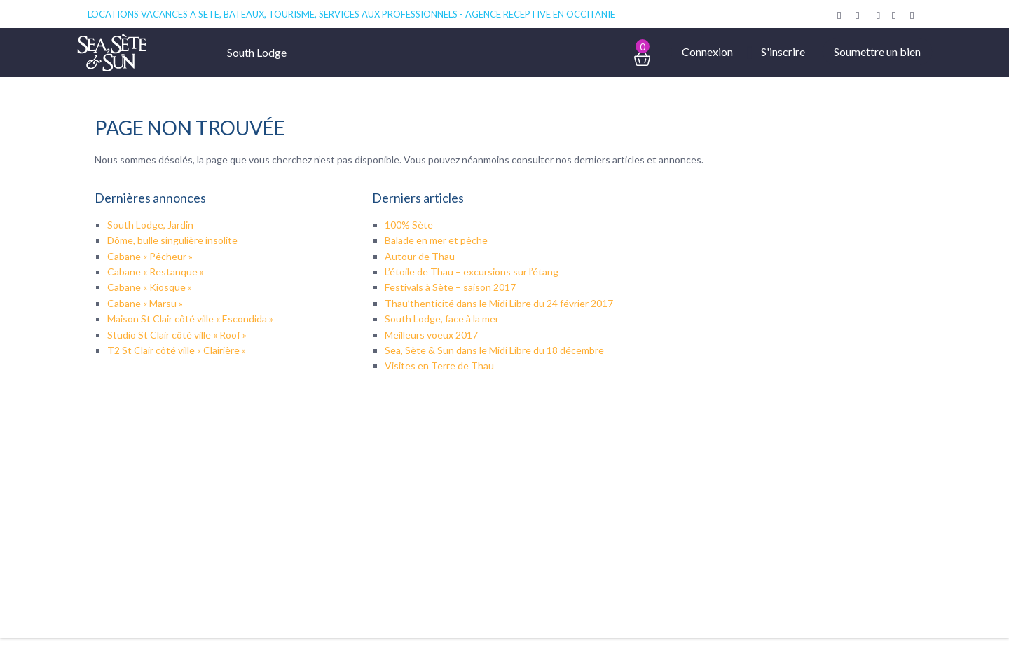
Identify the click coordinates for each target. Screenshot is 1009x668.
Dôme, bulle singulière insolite (172, 240)
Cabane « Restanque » (155, 272)
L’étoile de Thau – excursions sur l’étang (471, 272)
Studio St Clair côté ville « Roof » (177, 335)
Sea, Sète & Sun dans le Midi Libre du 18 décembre (494, 350)
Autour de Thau (420, 256)
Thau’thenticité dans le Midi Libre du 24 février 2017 (499, 303)
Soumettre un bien (877, 51)
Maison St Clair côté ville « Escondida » (190, 319)
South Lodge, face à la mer (442, 319)
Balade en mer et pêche (436, 240)
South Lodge (257, 52)
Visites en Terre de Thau (439, 366)
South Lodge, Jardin (150, 225)
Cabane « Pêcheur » (150, 256)
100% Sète (409, 225)
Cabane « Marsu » (145, 303)
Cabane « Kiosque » (149, 287)
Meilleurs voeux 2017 (431, 335)
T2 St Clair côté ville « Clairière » (176, 350)
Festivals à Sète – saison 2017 (450, 287)
